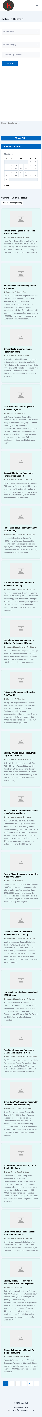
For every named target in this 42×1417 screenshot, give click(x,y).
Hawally (28, 817)
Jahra (27, 1172)
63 (30, 1383)
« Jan (6, 185)
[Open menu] (37, 5)
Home (3, 123)
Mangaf (29, 1357)
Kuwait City (21, 292)
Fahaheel (28, 480)
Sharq (27, 356)
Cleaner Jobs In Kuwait (14, 1357)
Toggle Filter (21, 138)
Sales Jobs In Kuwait (14, 1109)
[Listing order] (12, 203)
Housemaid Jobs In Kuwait (16, 535)
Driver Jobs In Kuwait (14, 237)
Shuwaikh (21, 413)
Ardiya (19, 1287)
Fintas (27, 237)
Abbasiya (32, 647)
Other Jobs (10, 292)
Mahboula (33, 1057)
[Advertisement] (21, 100)
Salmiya (32, 535)
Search (10, 63)
